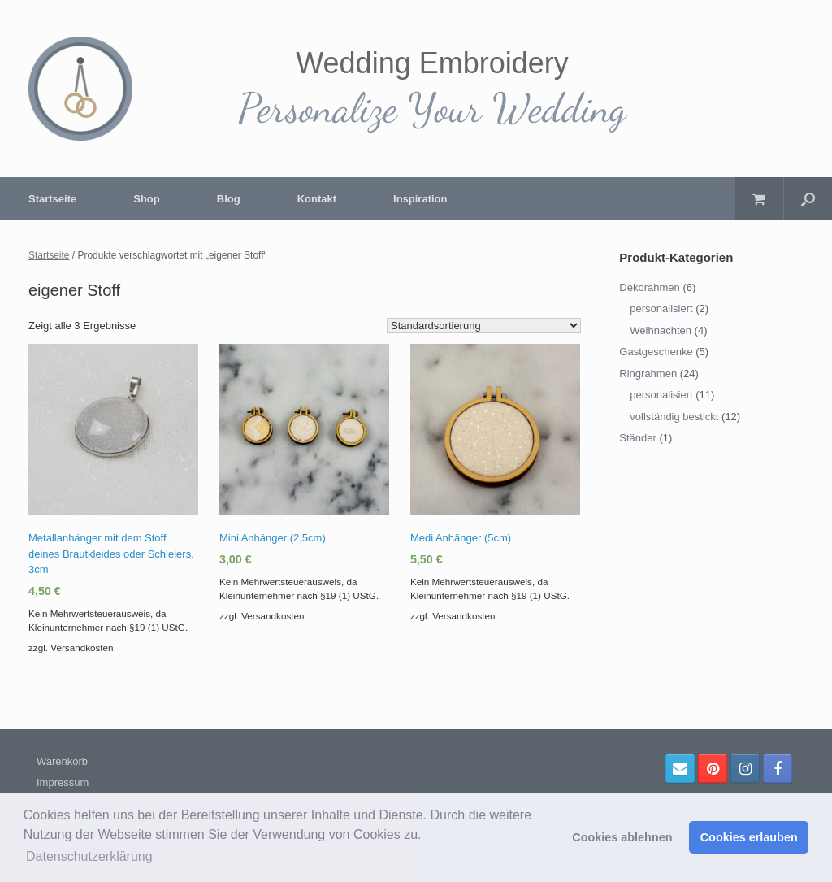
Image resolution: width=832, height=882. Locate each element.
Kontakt (316, 199)
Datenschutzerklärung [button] (89, 856)
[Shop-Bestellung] (484, 325)
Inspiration (420, 199)
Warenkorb (62, 761)
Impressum (63, 782)
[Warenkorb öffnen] (759, 198)
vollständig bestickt (674, 417)
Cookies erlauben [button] (749, 837)
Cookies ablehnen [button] (622, 837)
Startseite (52, 199)
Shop (146, 199)
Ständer (637, 438)
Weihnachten (660, 330)
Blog (228, 199)
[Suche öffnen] (808, 198)
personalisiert (661, 308)
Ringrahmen (648, 373)
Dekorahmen (649, 287)
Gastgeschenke (655, 351)
